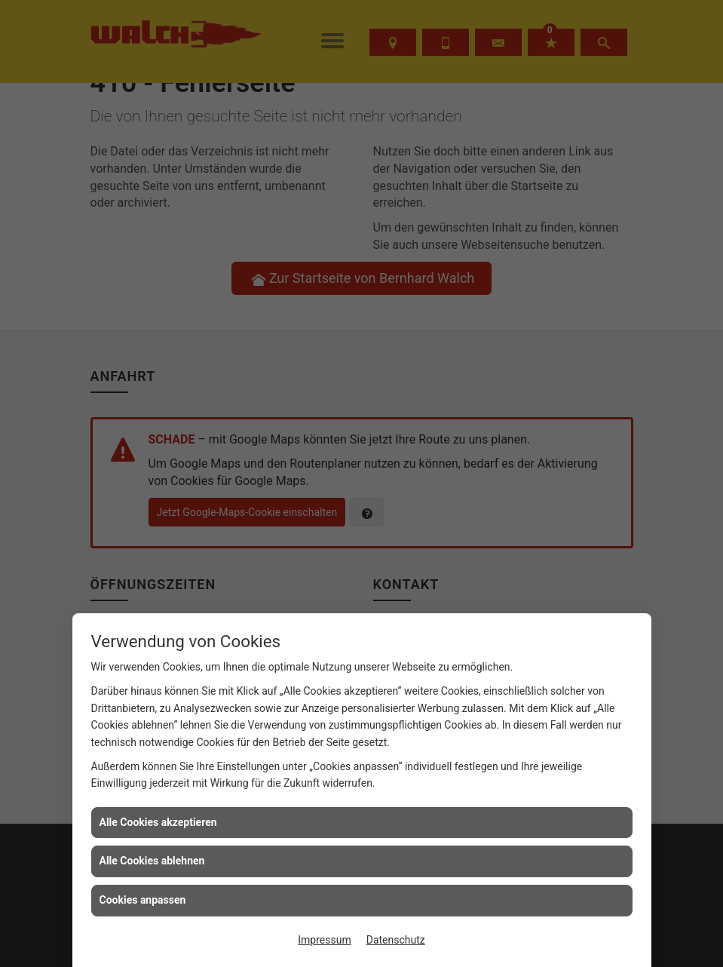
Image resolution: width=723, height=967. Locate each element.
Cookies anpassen (143, 900)
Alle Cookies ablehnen (152, 861)
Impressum (324, 940)
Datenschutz (395, 940)
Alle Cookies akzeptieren (158, 822)
